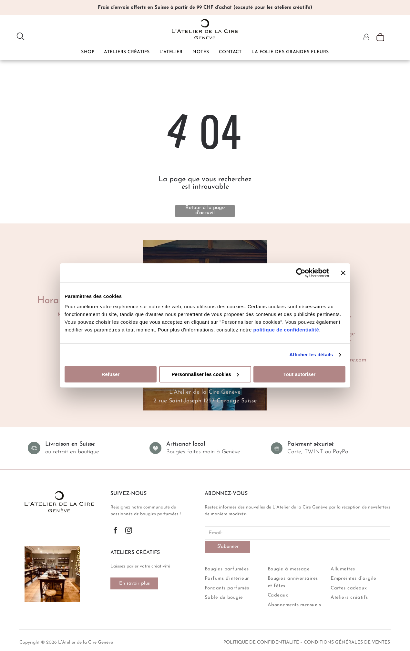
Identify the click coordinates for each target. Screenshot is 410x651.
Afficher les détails (311, 355)
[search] (20, 37)
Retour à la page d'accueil (205, 210)
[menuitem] (87, 52)
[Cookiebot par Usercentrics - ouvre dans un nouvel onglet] (300, 273)
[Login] (366, 38)
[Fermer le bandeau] (343, 273)
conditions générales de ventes (347, 642)
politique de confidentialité (286, 329)
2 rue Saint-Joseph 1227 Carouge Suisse (205, 401)
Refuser (111, 374)
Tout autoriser (299, 374)
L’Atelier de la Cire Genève (205, 392)
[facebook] (115, 531)
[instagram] (129, 531)
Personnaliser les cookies (205, 374)
